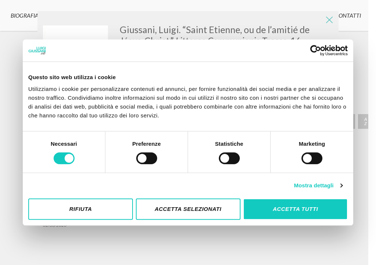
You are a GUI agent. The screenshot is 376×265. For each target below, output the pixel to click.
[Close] (327, 22)
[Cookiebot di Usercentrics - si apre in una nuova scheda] (315, 50)
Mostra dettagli (313, 185)
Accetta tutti (295, 209)
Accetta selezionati (188, 209)
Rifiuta (80, 209)
